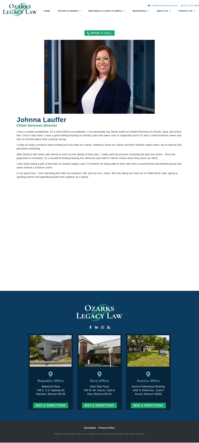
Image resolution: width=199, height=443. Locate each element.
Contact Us (186, 10)
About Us (164, 10)
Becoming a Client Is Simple (106, 10)
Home (47, 11)
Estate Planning (69, 10)
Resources (141, 10)
